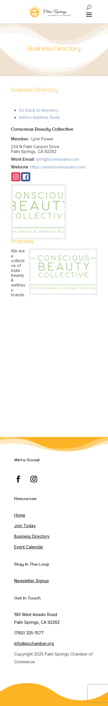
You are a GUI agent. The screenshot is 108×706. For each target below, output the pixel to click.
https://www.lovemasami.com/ (58, 166)
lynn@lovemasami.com (57, 159)
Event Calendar (28, 546)
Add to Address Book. (40, 117)
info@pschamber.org (34, 643)
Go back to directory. (39, 110)
